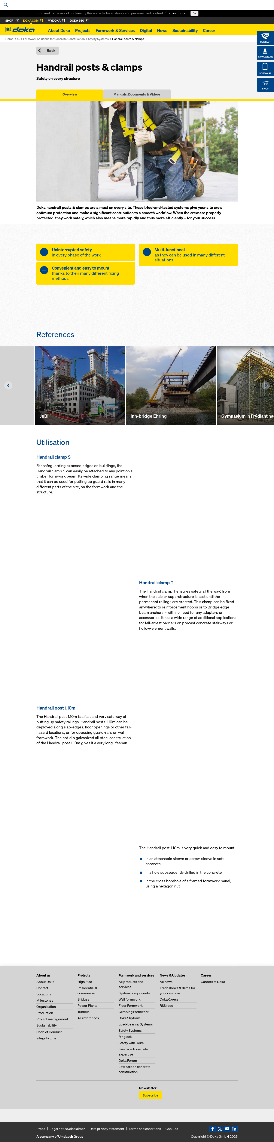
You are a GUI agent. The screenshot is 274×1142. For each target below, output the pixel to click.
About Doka (59, 30)
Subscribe (150, 1095)
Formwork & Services (115, 30)
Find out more (175, 13)
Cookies (171, 1128)
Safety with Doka (131, 1042)
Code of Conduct (49, 1032)
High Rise (84, 981)
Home (9, 39)
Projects (83, 30)
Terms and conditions (145, 1128)
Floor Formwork (131, 1005)
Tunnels (83, 1011)
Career (209, 30)
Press (40, 1128)
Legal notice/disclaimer (67, 1128)
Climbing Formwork (134, 1011)
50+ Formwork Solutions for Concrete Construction (51, 39)
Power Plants (87, 1005)
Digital (146, 30)
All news (166, 981)
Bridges (83, 999)
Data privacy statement (106, 1128)
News (162, 30)
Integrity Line (46, 1038)
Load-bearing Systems (136, 1024)
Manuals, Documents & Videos (137, 94)
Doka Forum (128, 1060)
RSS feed (166, 1005)
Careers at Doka (213, 981)
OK (194, 13)
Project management (52, 1019)
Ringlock (125, 1036)
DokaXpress (169, 999)
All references (88, 1018)
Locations (43, 994)
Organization (46, 1006)
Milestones (44, 1000)
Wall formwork (130, 999)
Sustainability (185, 30)
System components (134, 993)
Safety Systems (98, 39)
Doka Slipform (129, 1018)
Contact (42, 988)
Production (44, 1012)
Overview (70, 94)
